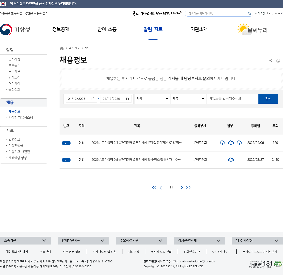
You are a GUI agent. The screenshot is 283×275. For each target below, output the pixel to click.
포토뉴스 (14, 65)
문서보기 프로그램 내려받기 (260, 252)
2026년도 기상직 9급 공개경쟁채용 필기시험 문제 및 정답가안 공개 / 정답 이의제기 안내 (145, 143)
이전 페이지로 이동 (161, 187)
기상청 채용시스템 (20, 117)
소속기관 (10, 241)
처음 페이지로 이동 (154, 187)
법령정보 (14, 139)
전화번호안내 (192, 252)
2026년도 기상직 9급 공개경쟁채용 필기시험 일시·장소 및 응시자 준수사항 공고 (140, 159)
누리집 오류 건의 (161, 252)
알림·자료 (74, 48)
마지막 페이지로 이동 (188, 187)
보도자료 (14, 71)
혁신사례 (14, 83)
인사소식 (14, 77)
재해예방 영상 (17, 158)
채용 (87, 48)
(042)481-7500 (103, 261)
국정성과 (14, 89)
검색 (268, 99)
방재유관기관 (71, 241)
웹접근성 (133, 252)
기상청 (15, 29)
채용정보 (14, 111)
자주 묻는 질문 (72, 252)
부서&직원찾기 (221, 252)
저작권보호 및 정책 (104, 252)
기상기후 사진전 (19, 152)
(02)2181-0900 (81, 266)
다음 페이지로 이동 (182, 187)
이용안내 (45, 252)
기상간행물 (15, 146)
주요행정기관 (129, 241)
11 (171, 187)
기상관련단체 (187, 241)
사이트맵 (260, 13)
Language (273, 13)
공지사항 (14, 59)
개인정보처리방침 (17, 252)
